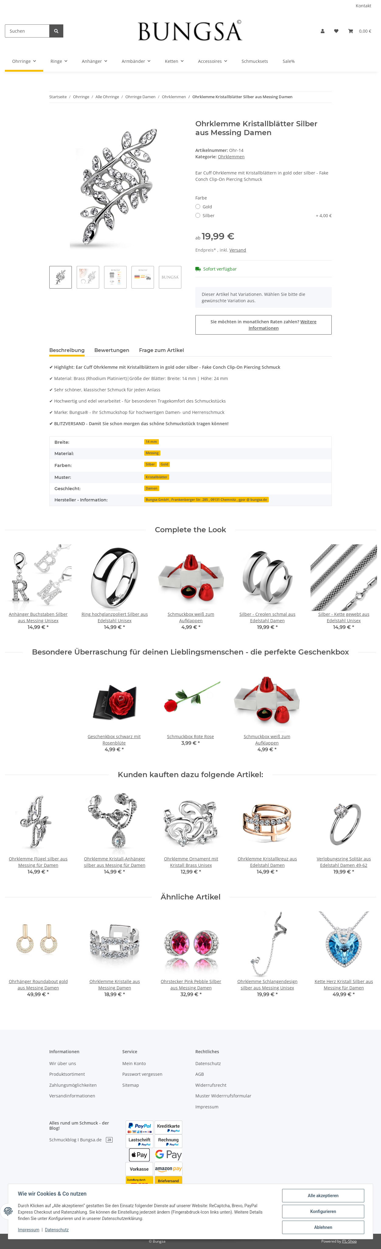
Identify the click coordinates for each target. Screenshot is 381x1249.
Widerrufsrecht (210, 1085)
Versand (237, 250)
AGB (199, 1074)
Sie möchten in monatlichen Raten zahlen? (263, 325)
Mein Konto (134, 1063)
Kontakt (363, 6)
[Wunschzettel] (336, 30)
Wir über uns (62, 1063)
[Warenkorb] (359, 30)
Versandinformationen (72, 1096)
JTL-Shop (349, 1241)
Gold (207, 207)
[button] (322, 30)
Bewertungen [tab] (111, 350)
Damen (151, 488)
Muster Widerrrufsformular (223, 1096)
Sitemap (130, 1085)
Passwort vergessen (142, 1074)
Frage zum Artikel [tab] (161, 350)
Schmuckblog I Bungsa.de (81, 1140)
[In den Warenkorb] (54, 116)
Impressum (206, 1107)
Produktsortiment (67, 1074)
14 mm (151, 442)
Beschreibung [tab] (67, 350)
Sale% (289, 61)
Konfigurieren (323, 1211)
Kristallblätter (156, 477)
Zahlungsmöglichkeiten (73, 1085)
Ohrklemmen (231, 157)
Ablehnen (323, 1227)
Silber (267, 215)
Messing (152, 453)
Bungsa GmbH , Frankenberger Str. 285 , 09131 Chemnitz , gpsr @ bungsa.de (206, 499)
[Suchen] (27, 31)
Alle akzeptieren (323, 1195)
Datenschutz (208, 1063)
